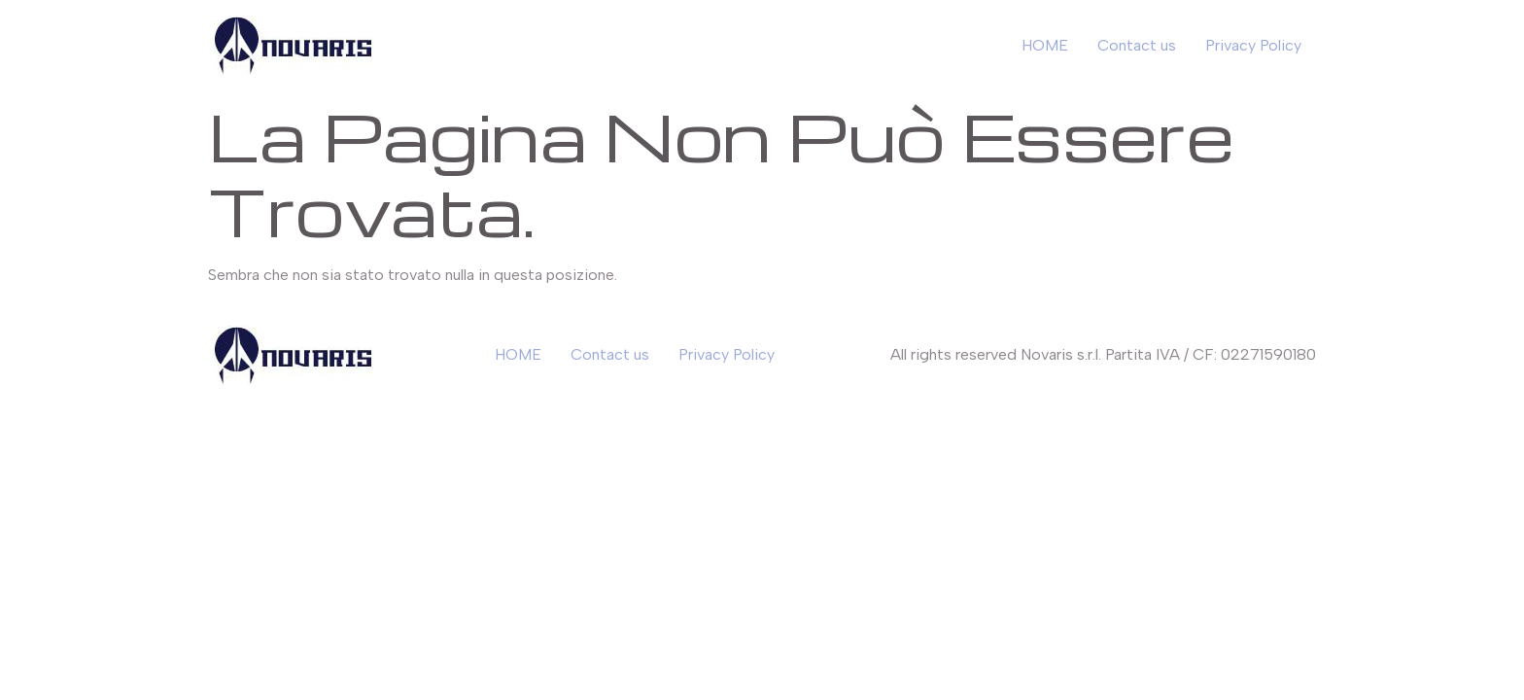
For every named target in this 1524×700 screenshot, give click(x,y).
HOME (1045, 45)
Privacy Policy (1253, 45)
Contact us (1136, 45)
